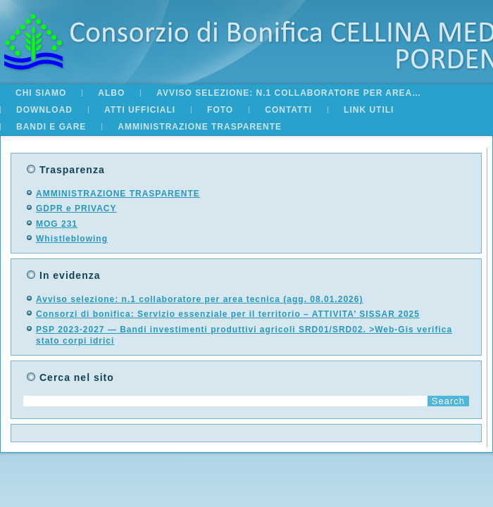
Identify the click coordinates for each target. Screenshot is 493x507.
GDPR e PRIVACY (76, 208)
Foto (220, 110)
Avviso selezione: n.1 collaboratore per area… (288, 93)
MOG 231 (56, 224)
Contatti (288, 110)
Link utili (369, 110)
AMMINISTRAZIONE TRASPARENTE (200, 127)
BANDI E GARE (51, 127)
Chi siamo (40, 93)
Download (44, 110)
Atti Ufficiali (139, 110)
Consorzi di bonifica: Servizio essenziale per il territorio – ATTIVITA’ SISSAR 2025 (228, 314)
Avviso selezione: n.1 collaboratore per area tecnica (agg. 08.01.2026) (199, 299)
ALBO (111, 93)
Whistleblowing (72, 239)
